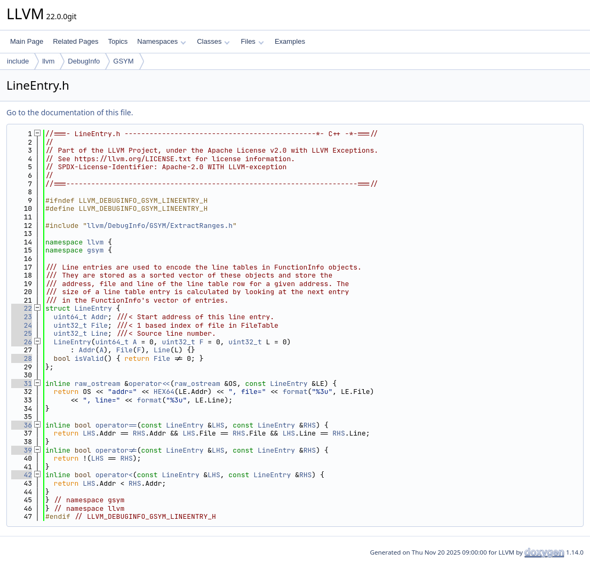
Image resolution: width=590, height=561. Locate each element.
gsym (95, 250)
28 (21, 358)
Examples (290, 41)
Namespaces (161, 41)
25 (21, 333)
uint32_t (70, 325)
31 (21, 383)
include (18, 61)
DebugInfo (84, 61)
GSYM (123, 61)
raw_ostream (98, 383)
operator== (116, 425)
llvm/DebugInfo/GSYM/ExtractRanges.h (160, 225)
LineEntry (93, 308)
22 (21, 308)
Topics (117, 41)
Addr (99, 316)
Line (99, 333)
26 (21, 341)
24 (21, 325)
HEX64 (164, 391)
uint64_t (70, 316)
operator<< (149, 383)
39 (21, 450)
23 (21, 316)
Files (252, 41)
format (295, 391)
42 (21, 474)
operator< (114, 474)
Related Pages (75, 41)
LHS (218, 425)
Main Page (26, 41)
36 (21, 425)
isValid (89, 358)
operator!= (116, 450)
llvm (48, 61)
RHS (310, 425)
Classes (213, 41)
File (99, 325)
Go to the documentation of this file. (69, 112)
